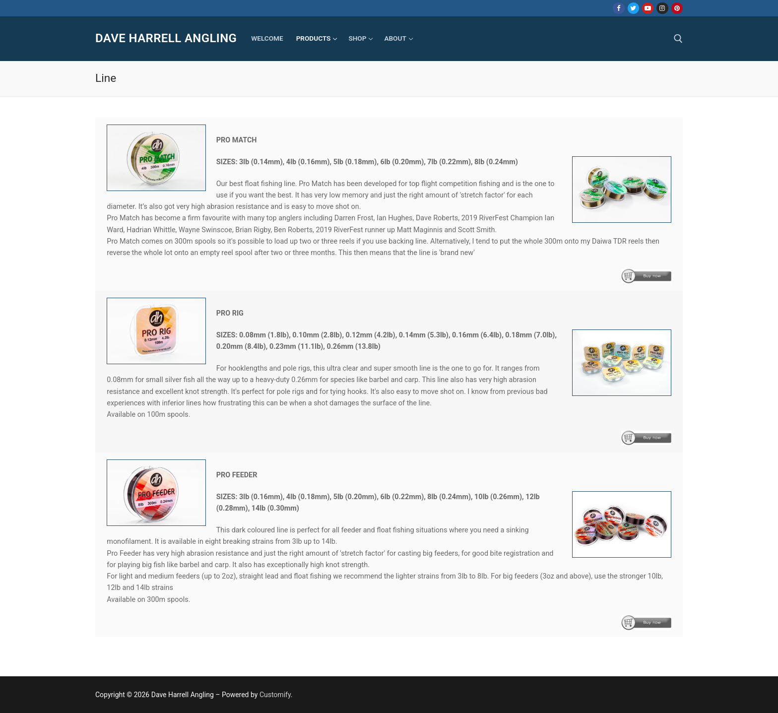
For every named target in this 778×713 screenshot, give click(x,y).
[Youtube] (647, 8)
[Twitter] (633, 8)
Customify (275, 695)
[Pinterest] (677, 8)
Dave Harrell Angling (166, 38)
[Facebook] (618, 8)
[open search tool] (678, 38)
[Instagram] (662, 8)
